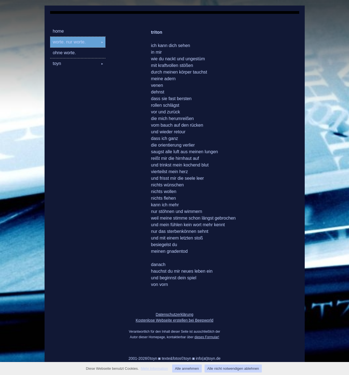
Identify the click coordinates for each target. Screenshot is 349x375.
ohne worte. (64, 52)
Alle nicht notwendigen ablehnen (233, 368)
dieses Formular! (207, 337)
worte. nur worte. (79, 42)
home (58, 31)
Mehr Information (154, 368)
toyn (79, 63)
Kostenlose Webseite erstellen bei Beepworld (174, 320)
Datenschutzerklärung (174, 314)
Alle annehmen (187, 368)
